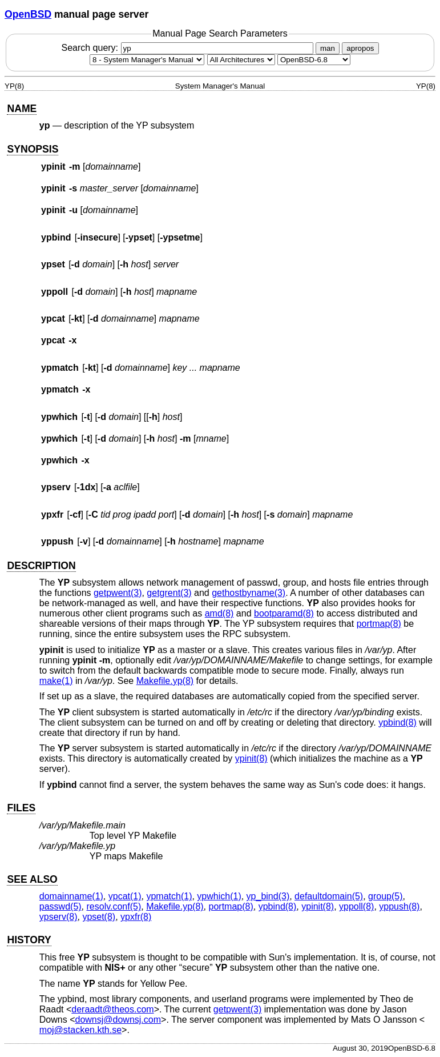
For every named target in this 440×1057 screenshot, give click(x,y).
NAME (22, 108)
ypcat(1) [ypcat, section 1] (125, 896)
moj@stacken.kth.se (80, 1030)
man (327, 48)
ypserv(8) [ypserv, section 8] (58, 917)
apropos (360, 48)
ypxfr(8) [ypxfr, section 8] (135, 917)
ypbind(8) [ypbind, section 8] (397, 722)
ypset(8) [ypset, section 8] (98, 917)
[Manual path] (313, 59)
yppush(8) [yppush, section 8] (399, 906)
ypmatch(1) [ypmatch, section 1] (169, 896)
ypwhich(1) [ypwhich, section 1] (219, 896)
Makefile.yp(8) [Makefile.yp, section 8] (164, 681)
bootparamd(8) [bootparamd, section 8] (284, 613)
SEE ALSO (32, 879)
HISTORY (29, 940)
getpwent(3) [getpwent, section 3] (118, 593)
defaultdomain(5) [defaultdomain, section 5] (328, 896)
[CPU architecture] (241, 59)
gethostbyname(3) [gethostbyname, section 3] (248, 593)
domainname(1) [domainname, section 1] (71, 896)
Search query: (188, 48)
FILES (21, 808)
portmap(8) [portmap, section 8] (379, 623)
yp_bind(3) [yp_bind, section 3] (268, 896)
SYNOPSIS (32, 149)
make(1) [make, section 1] (56, 681)
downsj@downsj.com (118, 1019)
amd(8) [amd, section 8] (219, 613)
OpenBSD (28, 14)
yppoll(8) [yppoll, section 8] (356, 906)
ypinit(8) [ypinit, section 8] (251, 758)
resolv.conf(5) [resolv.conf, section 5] (114, 906)
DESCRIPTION (41, 565)
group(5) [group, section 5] (385, 896)
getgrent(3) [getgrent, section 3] (169, 593)
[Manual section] (147, 59)
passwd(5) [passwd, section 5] (60, 906)
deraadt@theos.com (112, 1009)
